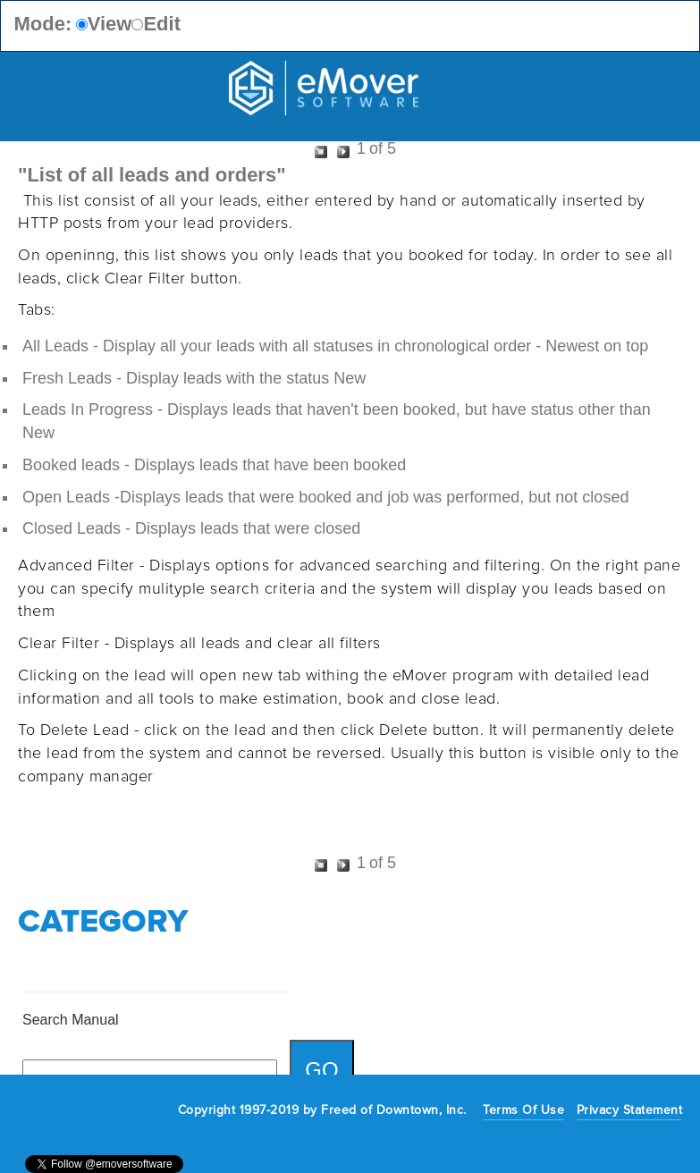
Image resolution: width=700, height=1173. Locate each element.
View (110, 24)
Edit (162, 24)
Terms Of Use (523, 1110)
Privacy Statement (630, 1110)
